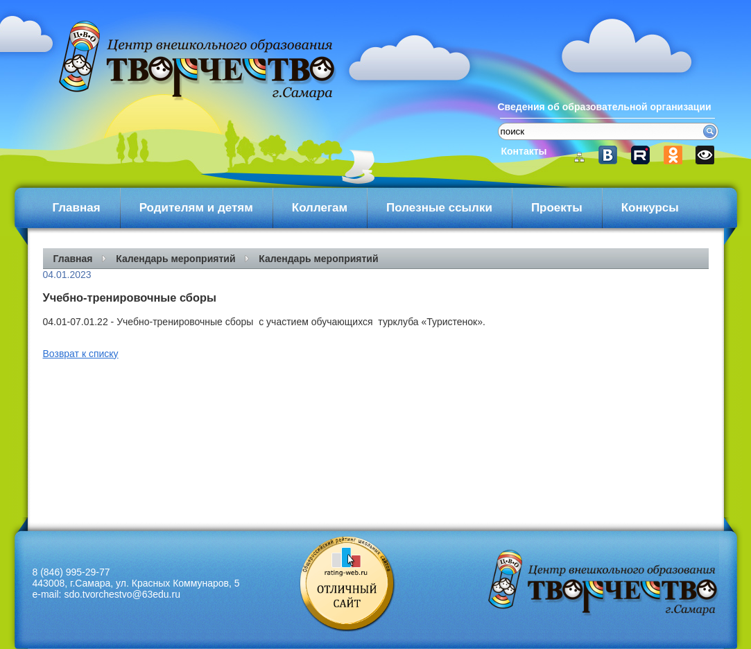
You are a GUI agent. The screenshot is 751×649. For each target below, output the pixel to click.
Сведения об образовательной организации (604, 106)
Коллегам (319, 207)
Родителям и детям (196, 207)
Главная (77, 207)
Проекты (556, 207)
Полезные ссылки (439, 207)
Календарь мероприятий (175, 258)
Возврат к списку (81, 353)
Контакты (524, 151)
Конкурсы (650, 207)
